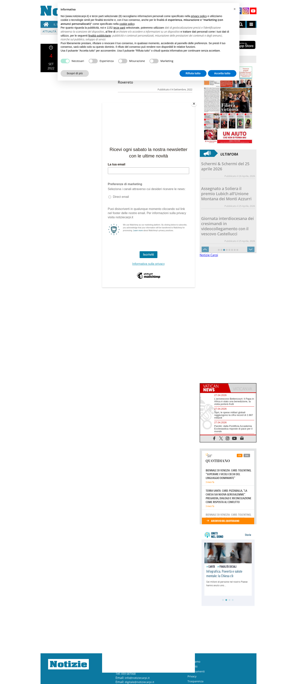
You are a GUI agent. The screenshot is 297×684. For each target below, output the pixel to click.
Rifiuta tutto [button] (193, 73)
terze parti (119, 27)
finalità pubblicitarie (99, 35)
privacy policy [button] (199, 16)
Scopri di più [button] (75, 73)
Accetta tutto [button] (222, 73)
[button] (234, 9)
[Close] (194, 103)
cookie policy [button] (127, 23)
